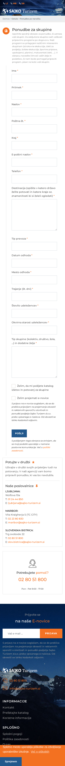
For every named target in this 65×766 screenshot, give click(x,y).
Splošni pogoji (12, 734)
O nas (7, 744)
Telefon (17, 171)
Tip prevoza (20, 238)
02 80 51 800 (15, 538)
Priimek (17, 87)
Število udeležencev (25, 305)
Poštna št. (18, 121)
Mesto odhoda (21, 272)
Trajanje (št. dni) (22, 288)
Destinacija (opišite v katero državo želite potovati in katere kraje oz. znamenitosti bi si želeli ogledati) (33, 192)
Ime (15, 70)
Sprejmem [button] (11, 761)
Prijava (51, 633)
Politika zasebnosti (16, 739)
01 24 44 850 (15, 499)
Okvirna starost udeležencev (30, 322)
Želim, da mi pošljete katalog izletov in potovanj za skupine (32, 387)
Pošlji (19, 433)
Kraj (15, 137)
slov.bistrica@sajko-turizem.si (26, 542)
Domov (6, 19)
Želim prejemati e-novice (34, 409)
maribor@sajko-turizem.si (24, 522)
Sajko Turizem (20, 11)
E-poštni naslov (22, 154)
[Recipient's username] (21, 633)
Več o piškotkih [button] (40, 751)
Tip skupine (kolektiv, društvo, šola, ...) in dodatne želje (33, 341)
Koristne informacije (17, 718)
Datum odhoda (22, 255)
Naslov (16, 104)
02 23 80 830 (15, 518)
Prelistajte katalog (16, 712)
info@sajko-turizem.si (25, 688)
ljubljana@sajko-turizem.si (24, 503)
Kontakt (8, 707)
